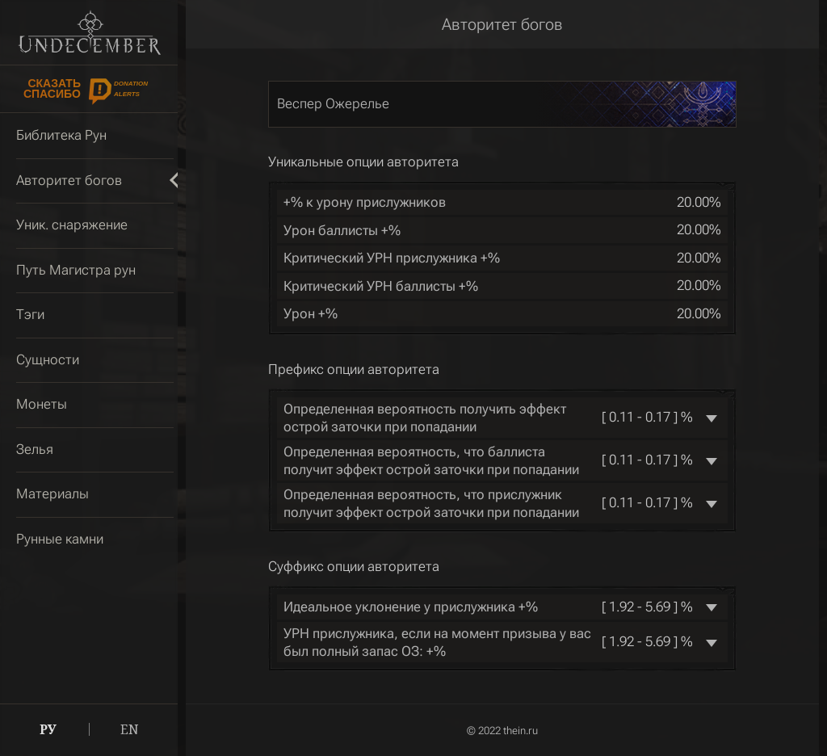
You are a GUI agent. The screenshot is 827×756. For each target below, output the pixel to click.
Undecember (89, 32)
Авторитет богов (502, 24)
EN (129, 729)
